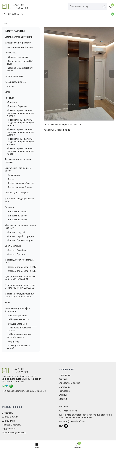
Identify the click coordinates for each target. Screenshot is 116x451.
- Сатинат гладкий (16, 232)
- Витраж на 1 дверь (17, 211)
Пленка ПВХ (11, 52)
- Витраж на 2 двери (17, 215)
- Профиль (12, 102)
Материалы (15, 31)
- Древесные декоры (17, 57)
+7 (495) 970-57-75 (68, 410)
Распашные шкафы (11, 425)
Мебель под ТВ (63, 129)
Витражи (9, 207)
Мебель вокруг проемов (14, 432)
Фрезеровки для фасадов (18, 43)
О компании (65, 375)
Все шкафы (7, 413)
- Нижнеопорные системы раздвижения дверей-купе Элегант (20, 132)
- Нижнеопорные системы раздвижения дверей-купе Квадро (20, 122)
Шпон (7, 92)
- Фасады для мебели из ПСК (21, 271)
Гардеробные (9, 428)
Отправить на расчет (69, 383)
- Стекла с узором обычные (20, 183)
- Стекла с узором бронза (19, 187)
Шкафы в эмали (10, 417)
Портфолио (64, 391)
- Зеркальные (13, 175)
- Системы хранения (17, 315)
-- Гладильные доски (18, 319)
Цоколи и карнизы (14, 76)
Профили (9, 98)
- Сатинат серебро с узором (20, 236)
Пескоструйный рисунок (17, 192)
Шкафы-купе (8, 421)
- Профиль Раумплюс (17, 106)
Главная (63, 399)
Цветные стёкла (13, 246)
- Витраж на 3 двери (17, 219)
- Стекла (11, 179)
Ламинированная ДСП (16, 82)
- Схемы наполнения (17, 324)
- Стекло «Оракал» (16, 254)
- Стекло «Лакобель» (17, 250)
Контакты (63, 379)
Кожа (7, 302)
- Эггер (10, 86)
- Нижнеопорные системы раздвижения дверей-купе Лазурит (20, 113)
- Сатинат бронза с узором (20, 240)
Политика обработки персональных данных (24, 391)
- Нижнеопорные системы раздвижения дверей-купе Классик (20, 151)
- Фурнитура (13, 342)
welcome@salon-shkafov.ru (72, 421)
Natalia (54, 124)
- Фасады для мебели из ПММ (22, 267)
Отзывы (63, 395)
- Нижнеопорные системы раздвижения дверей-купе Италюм (20, 142)
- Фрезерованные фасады (20, 47)
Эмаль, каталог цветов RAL (18, 37)
